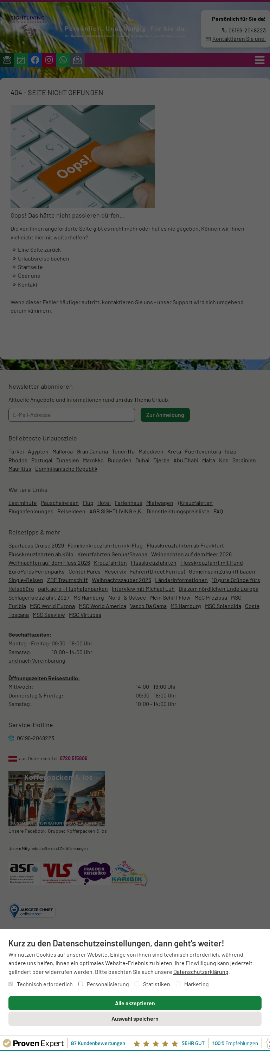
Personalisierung (103, 984)
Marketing (192, 984)
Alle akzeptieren (135, 1003)
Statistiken (152, 984)
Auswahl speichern (135, 1018)
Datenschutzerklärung (201, 971)
